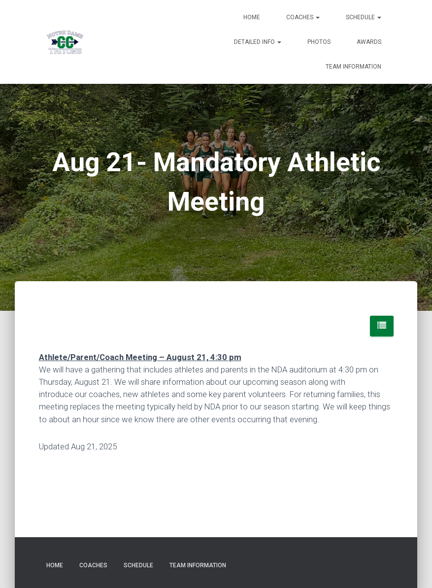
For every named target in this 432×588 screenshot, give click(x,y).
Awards (369, 41)
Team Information (353, 66)
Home (251, 17)
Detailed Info (257, 41)
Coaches (303, 17)
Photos (319, 41)
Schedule (363, 17)
